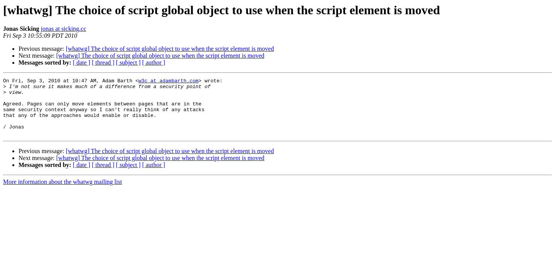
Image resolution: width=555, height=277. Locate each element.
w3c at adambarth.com (168, 81)
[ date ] (81, 62)
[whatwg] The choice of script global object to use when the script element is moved (170, 48)
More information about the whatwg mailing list (62, 193)
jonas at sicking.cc (63, 28)
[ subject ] (128, 62)
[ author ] (153, 62)
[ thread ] (103, 62)
